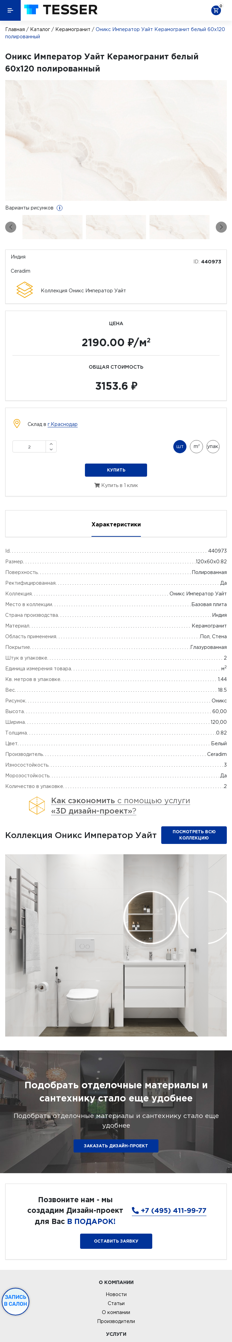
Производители (116, 1321)
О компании (116, 1312)
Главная (15, 29)
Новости (116, 1294)
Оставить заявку (116, 1241)
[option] (116, 140)
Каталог (40, 29)
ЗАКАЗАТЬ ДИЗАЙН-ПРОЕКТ (116, 1146)
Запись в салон (15, 1300)
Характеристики (116, 524)
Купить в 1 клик (116, 485)
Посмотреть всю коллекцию (194, 834)
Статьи (116, 1303)
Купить (116, 470)
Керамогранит (72, 29)
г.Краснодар (63, 424)
